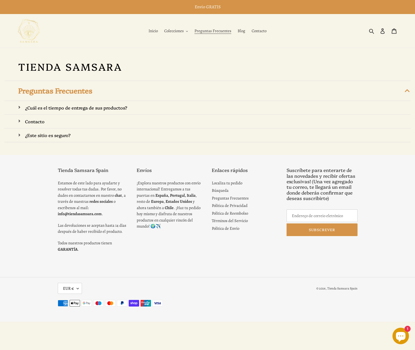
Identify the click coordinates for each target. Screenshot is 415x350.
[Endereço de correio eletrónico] (322, 215)
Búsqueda (220, 190)
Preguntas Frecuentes (230, 198)
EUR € (68, 288)
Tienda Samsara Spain (342, 288)
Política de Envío (225, 228)
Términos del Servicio (230, 220)
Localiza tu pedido (227, 183)
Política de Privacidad (230, 205)
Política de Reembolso (230, 213)
